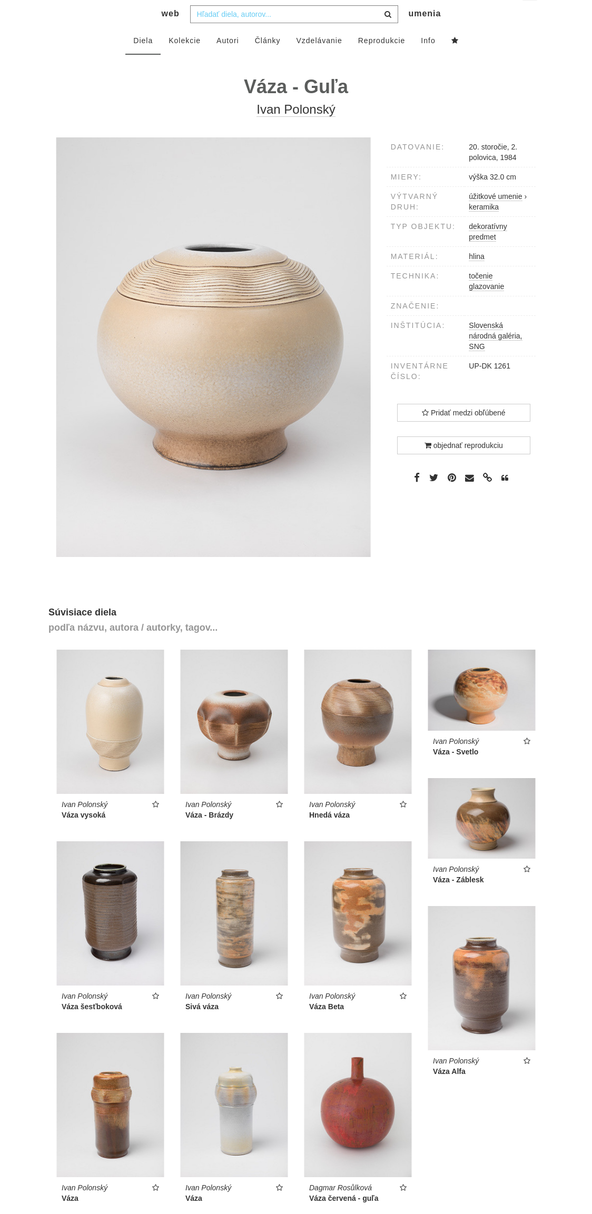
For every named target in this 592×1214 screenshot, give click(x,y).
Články (268, 61)
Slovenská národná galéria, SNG (495, 357)
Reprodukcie (382, 61)
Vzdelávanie (319, 61)
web (171, 34)
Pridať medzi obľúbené (464, 434)
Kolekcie (185, 61)
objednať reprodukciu (464, 466)
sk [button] (531, 16)
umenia (424, 34)
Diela (143, 61)
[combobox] (294, 35)
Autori (227, 61)
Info (428, 61)
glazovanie (486, 307)
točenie (480, 297)
